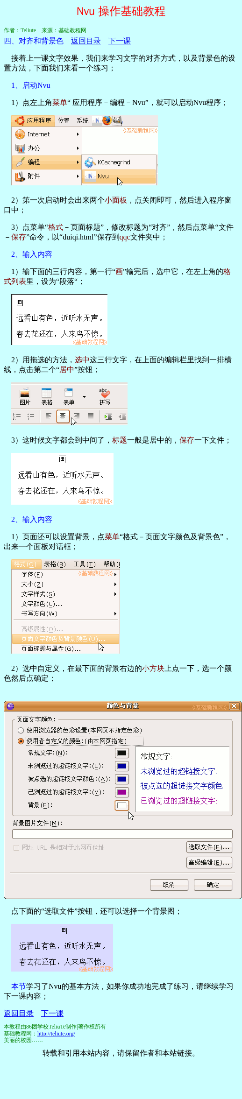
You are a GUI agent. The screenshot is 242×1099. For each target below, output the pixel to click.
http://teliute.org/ (56, 1033)
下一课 (119, 41)
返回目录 (86, 41)
